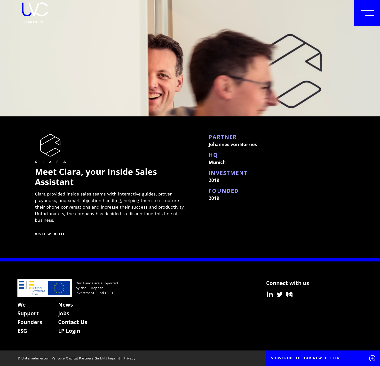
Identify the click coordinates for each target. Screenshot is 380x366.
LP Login (69, 330)
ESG (22, 330)
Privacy (129, 358)
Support (28, 313)
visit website (50, 234)
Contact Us (72, 321)
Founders (29, 321)
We (21, 304)
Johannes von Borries (233, 144)
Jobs (63, 313)
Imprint (114, 358)
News (65, 304)
